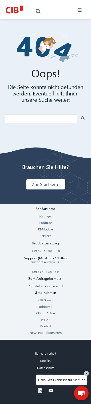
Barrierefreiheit (45, 353)
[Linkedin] (40, 390)
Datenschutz (45, 368)
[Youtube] (51, 390)
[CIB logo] (14, 9)
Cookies (45, 360)
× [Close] (86, 373)
